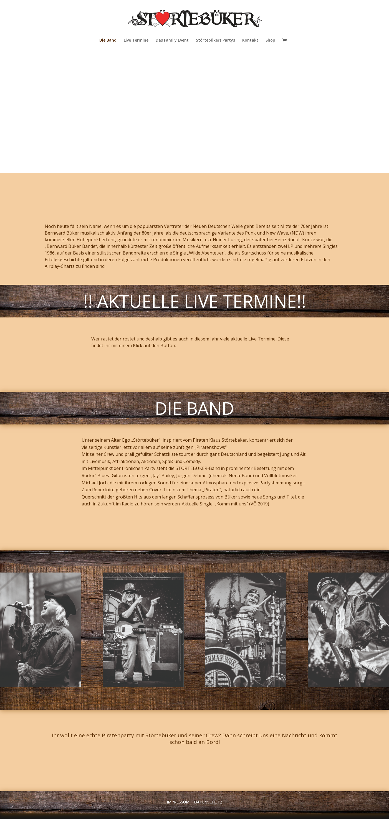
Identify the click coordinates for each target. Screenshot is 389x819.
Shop (270, 40)
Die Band (108, 40)
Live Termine (136, 40)
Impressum (178, 802)
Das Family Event (172, 40)
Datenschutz (208, 802)
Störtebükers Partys (215, 40)
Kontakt (250, 40)
